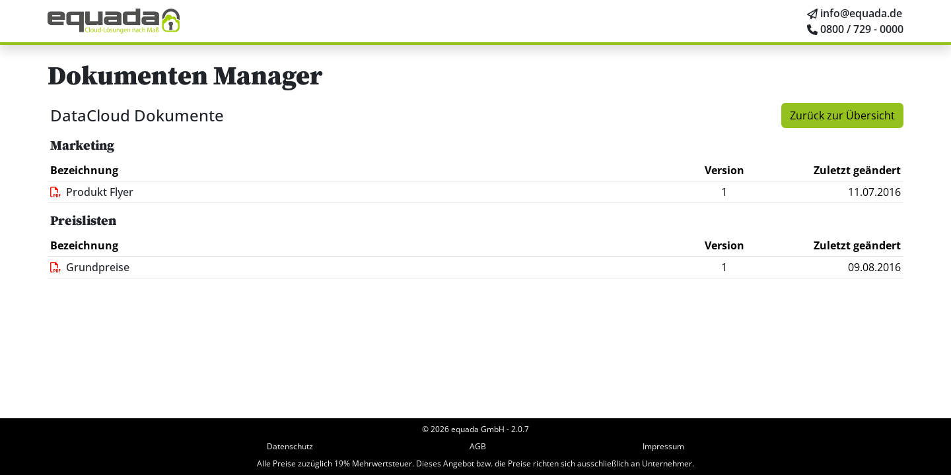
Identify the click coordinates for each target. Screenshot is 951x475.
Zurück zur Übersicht (842, 115)
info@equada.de (861, 13)
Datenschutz (290, 446)
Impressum (663, 446)
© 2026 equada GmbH (463, 429)
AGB (478, 446)
